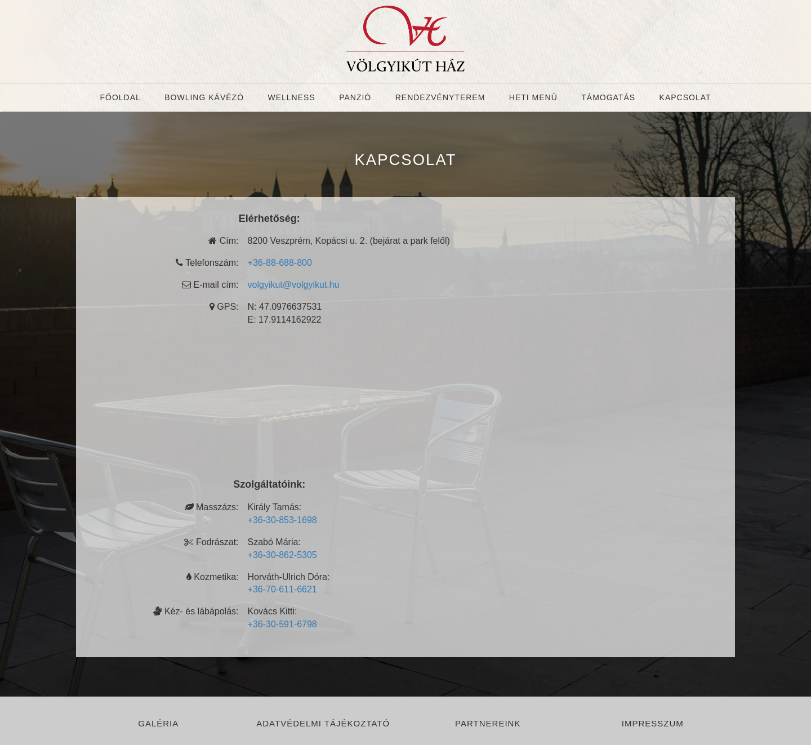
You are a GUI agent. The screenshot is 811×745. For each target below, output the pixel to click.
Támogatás (608, 97)
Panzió (355, 97)
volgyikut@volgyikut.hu (294, 284)
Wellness (291, 97)
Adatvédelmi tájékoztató (323, 723)
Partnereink (487, 723)
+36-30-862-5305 (282, 555)
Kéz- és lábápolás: (195, 611)
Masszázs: (212, 507)
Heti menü (533, 97)
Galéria (158, 723)
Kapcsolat (685, 97)
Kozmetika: (212, 577)
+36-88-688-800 (280, 262)
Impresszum (653, 723)
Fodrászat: (211, 542)
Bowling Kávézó (204, 97)
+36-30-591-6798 (282, 624)
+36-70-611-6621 (282, 589)
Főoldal (120, 97)
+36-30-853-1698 (282, 520)
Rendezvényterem (440, 97)
